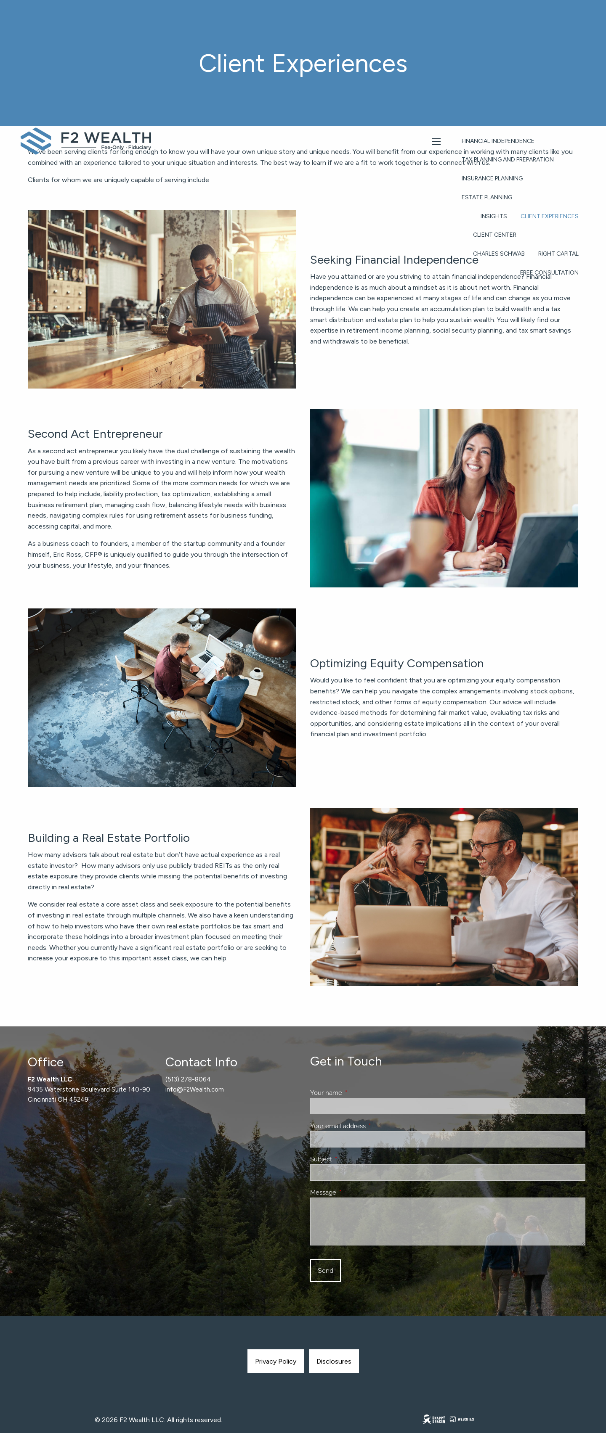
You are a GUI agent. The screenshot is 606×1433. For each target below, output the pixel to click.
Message (353, 1192)
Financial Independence (498, 141)
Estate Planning (487, 197)
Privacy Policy (275, 1361)
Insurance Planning (492, 178)
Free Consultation (549, 272)
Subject (351, 1159)
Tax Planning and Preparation (508, 159)
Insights (494, 216)
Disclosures (333, 1361)
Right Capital (558, 253)
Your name (356, 1093)
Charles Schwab (499, 253)
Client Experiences (550, 216)
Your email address (368, 1126)
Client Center (494, 234)
